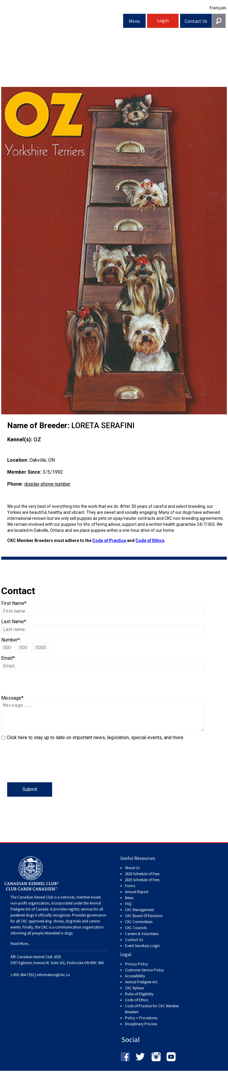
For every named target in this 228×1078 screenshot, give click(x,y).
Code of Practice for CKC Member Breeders (152, 1014)
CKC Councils (136, 933)
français (217, 7)
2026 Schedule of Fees (142, 879)
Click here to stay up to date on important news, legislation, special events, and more (95, 743)
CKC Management (139, 915)
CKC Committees (138, 927)
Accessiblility (135, 982)
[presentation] (46, 770)
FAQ (128, 909)
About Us (132, 873)
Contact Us (196, 21)
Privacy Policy (136, 970)
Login (163, 20)
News (129, 903)
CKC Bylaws (134, 994)
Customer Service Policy (144, 976)
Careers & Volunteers (141, 939)
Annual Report (136, 897)
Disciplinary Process (141, 1029)
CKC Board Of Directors (143, 921)
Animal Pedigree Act (141, 988)
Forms (130, 891)
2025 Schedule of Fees (142, 885)
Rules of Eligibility (139, 999)
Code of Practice (109, 540)
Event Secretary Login (142, 951)
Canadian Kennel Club (62, 22)
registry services (80, 915)
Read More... (20, 949)
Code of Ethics (149, 540)
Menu (134, 21)
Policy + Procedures (141, 1023)
